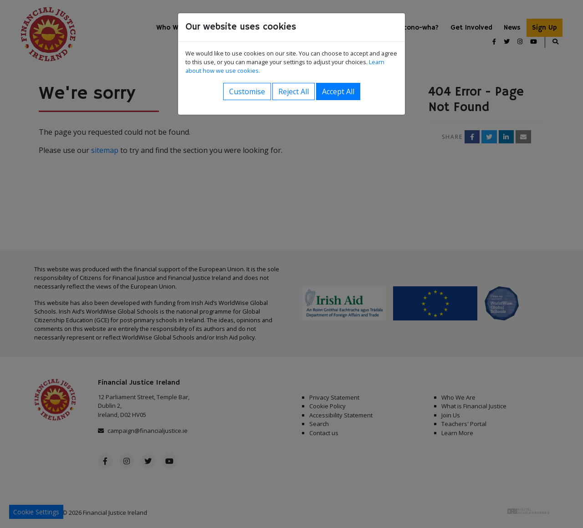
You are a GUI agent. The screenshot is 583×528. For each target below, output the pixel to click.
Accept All (338, 91)
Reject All (293, 91)
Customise (247, 91)
